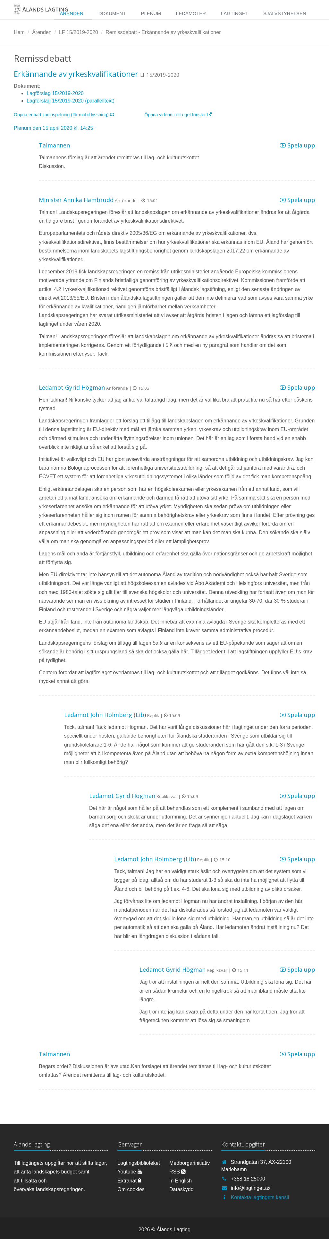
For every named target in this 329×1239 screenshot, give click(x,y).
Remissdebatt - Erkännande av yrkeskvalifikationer (163, 32)
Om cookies (130, 1189)
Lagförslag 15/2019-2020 (55, 93)
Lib (140, 715)
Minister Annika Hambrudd (76, 200)
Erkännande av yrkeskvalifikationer (76, 73)
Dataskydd (181, 1189)
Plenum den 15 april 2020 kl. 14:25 (53, 128)
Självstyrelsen (284, 13)
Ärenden (71, 13)
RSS (177, 1171)
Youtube (129, 1171)
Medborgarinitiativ (189, 1163)
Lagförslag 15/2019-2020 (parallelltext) (70, 100)
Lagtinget (234, 13)
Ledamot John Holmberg (98, 715)
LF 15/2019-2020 (78, 32)
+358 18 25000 (248, 1178)
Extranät (129, 1180)
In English (180, 1180)
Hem (19, 32)
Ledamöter (191, 13)
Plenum (151, 13)
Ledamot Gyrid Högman (72, 387)
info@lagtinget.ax (251, 1188)
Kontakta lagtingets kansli (260, 1197)
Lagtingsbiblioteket (138, 1163)
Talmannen (54, 145)
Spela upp (297, 145)
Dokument (112, 13)
